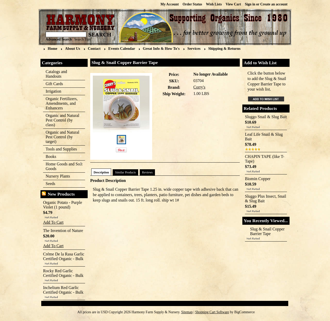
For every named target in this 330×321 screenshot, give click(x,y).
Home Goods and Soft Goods (62, 166)
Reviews (147, 172)
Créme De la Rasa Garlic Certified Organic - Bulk (63, 256)
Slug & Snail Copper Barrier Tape (267, 231)
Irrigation (62, 91)
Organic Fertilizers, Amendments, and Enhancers (62, 103)
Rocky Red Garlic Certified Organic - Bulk (63, 273)
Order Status (192, 4)
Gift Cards (54, 84)
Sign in (250, 4)
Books (62, 156)
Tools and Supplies (62, 149)
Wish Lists (214, 4)
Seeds (62, 183)
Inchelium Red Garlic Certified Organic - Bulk (63, 289)
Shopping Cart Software (212, 312)
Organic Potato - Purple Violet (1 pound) (62, 204)
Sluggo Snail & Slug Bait (266, 117)
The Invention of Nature (63, 230)
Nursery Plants (58, 176)
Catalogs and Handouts (56, 73)
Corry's (199, 87)
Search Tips (82, 39)
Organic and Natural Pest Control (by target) (62, 137)
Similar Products (125, 172)
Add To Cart (53, 222)
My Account (170, 4)
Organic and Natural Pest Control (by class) (62, 120)
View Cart (233, 4)
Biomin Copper (257, 178)
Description (101, 172)
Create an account (273, 4)
